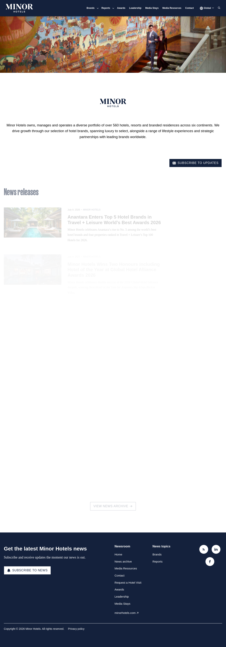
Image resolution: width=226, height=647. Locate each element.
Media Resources (171, 8)
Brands (90, 8)
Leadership (135, 8)
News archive (123, 561)
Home (118, 554)
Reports (105, 8)
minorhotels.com (125, 612)
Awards (121, 8)
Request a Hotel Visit (128, 582)
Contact (189, 8)
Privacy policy (76, 628)
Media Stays (151, 8)
